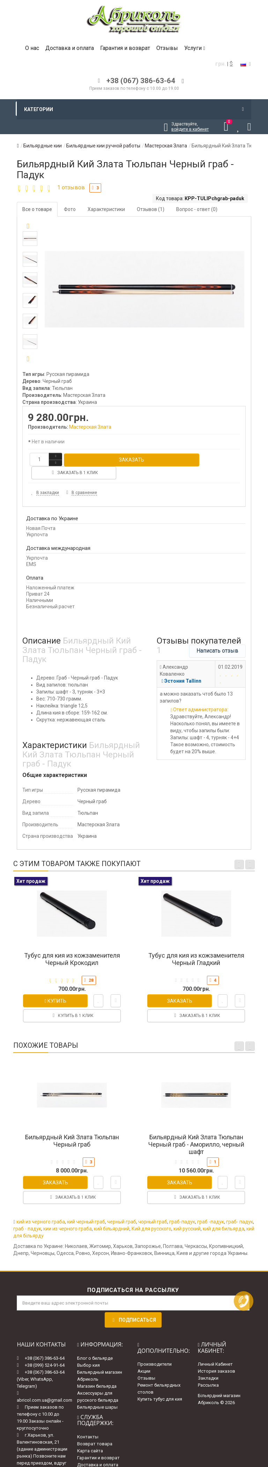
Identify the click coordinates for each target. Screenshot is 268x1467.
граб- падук (239, 1208)
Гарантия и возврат (125, 48)
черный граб (121, 1208)
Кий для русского (151, 1215)
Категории (134, 109)
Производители (154, 1350)
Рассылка (208, 1371)
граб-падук (182, 1208)
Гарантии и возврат (98, 1444)
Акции (143, 1357)
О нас (32, 48)
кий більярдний (111, 1215)
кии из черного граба (67, 1215)
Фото (70, 209)
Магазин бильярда (97, 1372)
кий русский (187, 1215)
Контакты (87, 1423)
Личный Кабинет (215, 1350)
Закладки (208, 1364)
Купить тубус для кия (159, 1385)
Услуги (194, 48)
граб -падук (210, 1208)
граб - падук (27, 1215)
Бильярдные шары (97, 1393)
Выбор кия (88, 1351)
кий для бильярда (223, 1215)
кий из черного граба (40, 1208)
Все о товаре (37, 209)
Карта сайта (90, 1437)
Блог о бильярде (95, 1344)
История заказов (216, 1357)
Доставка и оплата (69, 48)
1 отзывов (71, 187)
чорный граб (152, 1208)
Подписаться (133, 1306)
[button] (27, 359)
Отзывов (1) (150, 209)
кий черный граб (86, 1208)
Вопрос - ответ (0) (196, 209)
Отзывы (167, 48)
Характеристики (106, 209)
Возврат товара (94, 1430)
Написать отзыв (217, 637)
